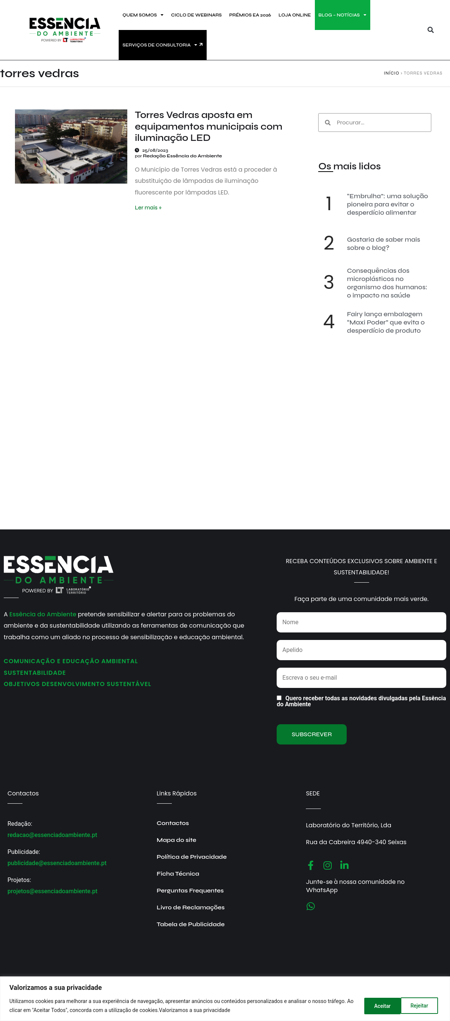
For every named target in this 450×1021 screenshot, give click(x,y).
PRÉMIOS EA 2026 (250, 15)
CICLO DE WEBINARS (196, 15)
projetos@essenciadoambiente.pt (52, 891)
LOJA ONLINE (295, 15)
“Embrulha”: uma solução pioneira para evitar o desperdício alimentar (387, 204)
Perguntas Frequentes (190, 890)
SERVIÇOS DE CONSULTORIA (159, 45)
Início (391, 73)
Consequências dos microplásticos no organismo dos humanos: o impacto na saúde (387, 282)
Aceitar (421, 1006)
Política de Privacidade (192, 856)
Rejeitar (379, 1006)
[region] (225, 998)
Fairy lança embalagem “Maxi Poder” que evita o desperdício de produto (386, 322)
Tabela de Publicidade (191, 924)
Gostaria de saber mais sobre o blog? (383, 243)
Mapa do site (177, 839)
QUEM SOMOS (143, 15)
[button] (430, 30)
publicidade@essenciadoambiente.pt (56, 863)
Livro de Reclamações (191, 907)
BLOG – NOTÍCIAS (343, 15)
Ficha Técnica (178, 873)
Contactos (173, 823)
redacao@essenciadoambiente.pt (52, 835)
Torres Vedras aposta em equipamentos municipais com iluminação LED (208, 126)
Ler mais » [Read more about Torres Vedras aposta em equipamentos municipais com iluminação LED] (148, 207)
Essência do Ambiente (42, 614)
